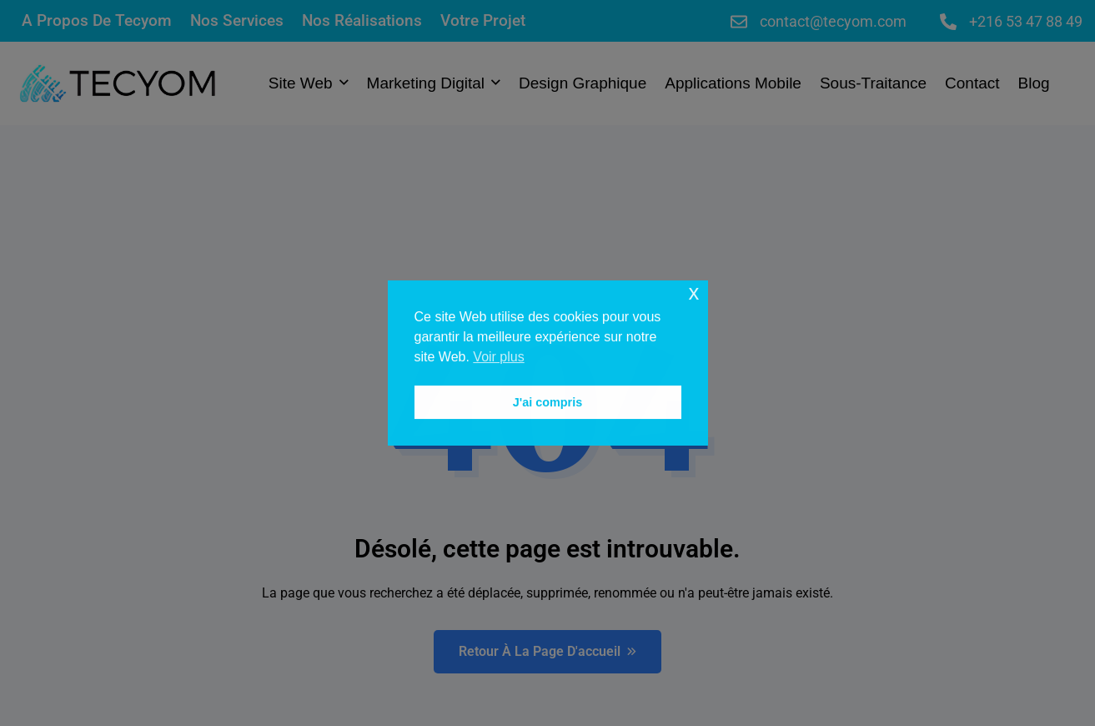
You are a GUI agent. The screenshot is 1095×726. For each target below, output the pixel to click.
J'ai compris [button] (547, 402)
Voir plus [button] (498, 357)
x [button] (693, 292)
